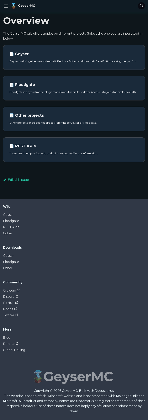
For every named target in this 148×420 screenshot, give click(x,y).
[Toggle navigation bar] (6, 6)
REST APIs (11, 227)
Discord (10, 296)
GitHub (10, 303)
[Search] (141, 5)
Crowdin (11, 290)
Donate (10, 344)
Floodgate (11, 221)
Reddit (10, 309)
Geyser (8, 215)
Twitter (10, 315)
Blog (6, 337)
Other (8, 233)
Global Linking (14, 350)
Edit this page (16, 180)
